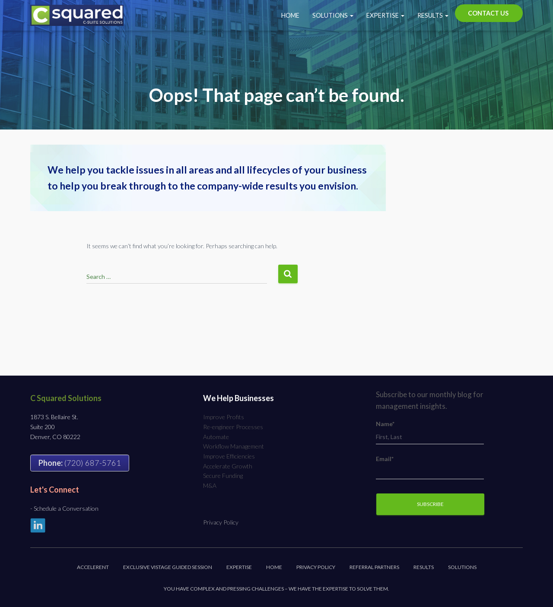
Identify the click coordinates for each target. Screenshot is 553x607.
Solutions (332, 15)
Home (290, 15)
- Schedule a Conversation (64, 508)
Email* (430, 467)
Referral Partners (374, 567)
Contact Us (488, 13)
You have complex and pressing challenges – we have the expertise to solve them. (276, 588)
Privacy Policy (220, 522)
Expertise (385, 15)
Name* (430, 432)
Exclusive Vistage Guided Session (167, 567)
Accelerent (93, 567)
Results (432, 15)
